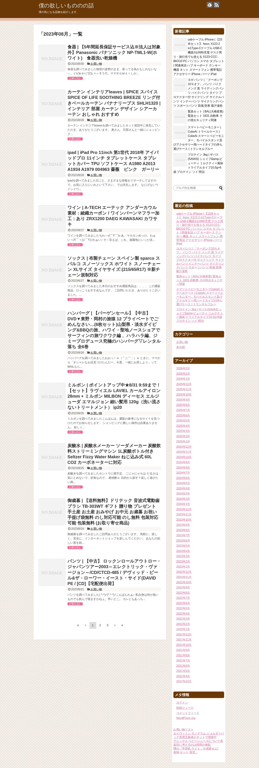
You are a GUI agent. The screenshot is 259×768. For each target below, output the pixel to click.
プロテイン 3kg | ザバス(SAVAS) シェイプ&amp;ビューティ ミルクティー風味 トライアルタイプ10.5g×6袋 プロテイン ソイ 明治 (198, 163)
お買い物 (96, 63)
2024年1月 (183, 504)
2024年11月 (184, 451)
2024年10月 (184, 457)
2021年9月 (183, 650)
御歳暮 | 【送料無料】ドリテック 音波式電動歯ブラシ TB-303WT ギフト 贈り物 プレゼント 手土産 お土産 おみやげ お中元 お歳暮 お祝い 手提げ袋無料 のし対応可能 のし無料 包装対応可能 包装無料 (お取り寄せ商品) (113, 511)
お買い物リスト (183, 729)
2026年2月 (183, 373)
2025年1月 (183, 441)
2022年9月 (183, 587)
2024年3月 (183, 493)
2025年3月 (183, 431)
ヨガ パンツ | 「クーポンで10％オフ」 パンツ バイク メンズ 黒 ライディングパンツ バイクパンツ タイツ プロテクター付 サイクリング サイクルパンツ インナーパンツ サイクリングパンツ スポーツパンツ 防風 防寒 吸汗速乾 (198, 92)
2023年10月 (184, 519)
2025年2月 (183, 436)
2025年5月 (183, 420)
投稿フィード (185, 707)
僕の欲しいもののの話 (66, 5)
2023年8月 (183, 530)
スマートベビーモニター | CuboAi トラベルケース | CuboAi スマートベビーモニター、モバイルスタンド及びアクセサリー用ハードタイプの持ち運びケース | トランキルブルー (199, 297)
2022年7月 (183, 597)
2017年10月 (184, 681)
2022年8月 (183, 592)
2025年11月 (184, 389)
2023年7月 (183, 535)
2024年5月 (183, 483)
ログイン (182, 702)
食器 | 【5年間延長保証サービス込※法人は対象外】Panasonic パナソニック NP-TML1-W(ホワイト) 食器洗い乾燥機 (113, 52)
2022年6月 (183, 603)
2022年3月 (183, 618)
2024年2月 (183, 498)
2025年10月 (184, 394)
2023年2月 (183, 561)
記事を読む (75, 78)
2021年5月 (183, 670)
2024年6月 (183, 478)
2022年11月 (184, 577)
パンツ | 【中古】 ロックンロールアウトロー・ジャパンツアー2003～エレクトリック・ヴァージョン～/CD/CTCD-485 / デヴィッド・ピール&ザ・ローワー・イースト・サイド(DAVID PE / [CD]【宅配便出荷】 (114, 572)
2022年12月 (184, 571)
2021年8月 (183, 655)
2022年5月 (183, 608)
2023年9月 (183, 524)
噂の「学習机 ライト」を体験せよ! (195, 748)
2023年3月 (183, 556)
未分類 (180, 347)
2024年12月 (184, 446)
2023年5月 (183, 545)
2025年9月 (183, 399)
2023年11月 (184, 514)
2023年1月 (183, 566)
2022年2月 (183, 624)
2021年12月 (184, 634)
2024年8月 (183, 467)
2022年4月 (183, 613)
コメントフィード (187, 713)
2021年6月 (183, 665)
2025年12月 (184, 384)
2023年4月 (183, 551)
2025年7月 (183, 410)
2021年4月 (183, 676)
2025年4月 (183, 425)
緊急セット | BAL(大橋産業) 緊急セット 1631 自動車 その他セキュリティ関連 (205, 116)
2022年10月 (184, 582)
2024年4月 (183, 488)
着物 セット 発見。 (185, 752)
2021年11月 (184, 639)
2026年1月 (183, 378)
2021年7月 (183, 660)
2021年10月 (184, 644)
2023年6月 (183, 540)
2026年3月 (183, 368)
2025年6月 (183, 415)
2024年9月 (183, 462)
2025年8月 (183, 404)
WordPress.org (185, 718)
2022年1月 (183, 629)
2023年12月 (184, 509)
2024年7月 (183, 472)
